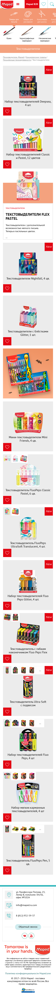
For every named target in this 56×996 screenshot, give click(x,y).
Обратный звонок (28, 926)
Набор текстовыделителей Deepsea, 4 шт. (28, 103)
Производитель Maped (13, 57)
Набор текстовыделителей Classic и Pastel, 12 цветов (28, 156)
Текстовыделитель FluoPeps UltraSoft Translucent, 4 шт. (28, 544)
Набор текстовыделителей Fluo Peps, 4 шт (28, 756)
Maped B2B (32, 4)
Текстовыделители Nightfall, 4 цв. (28, 278)
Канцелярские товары (36, 57)
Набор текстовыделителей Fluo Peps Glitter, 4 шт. (28, 597)
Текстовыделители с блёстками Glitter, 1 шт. (28, 333)
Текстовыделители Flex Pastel (27, 216)
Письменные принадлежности (17, 60)
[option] (14, 17)
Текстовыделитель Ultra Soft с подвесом (28, 703)
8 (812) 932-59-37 (25, 915)
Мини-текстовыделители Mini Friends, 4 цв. (28, 439)
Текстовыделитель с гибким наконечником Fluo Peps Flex (28, 650)
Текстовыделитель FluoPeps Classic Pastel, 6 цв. (28, 491)
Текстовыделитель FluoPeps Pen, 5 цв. (28, 862)
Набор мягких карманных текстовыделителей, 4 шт (28, 809)
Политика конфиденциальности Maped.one (28, 973)
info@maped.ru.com (26, 905)
